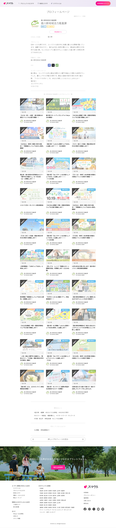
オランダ (66, 510)
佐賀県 (46, 507)
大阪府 (50, 500)
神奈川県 (67, 493)
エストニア (60, 510)
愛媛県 (50, 505)
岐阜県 (41, 498)
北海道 (41, 488)
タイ (70, 510)
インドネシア (47, 510)
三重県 (54, 498)
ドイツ (41, 510)
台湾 (47, 512)
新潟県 (41, 495)
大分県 (58, 507)
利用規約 (86, 492)
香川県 (46, 505)
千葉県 (58, 493)
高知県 (54, 505)
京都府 (46, 500)
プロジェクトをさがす (19, 490)
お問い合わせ (87, 500)
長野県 (63, 495)
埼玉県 (54, 493)
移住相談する (58, 32)
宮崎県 (63, 507)
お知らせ (15, 516)
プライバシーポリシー (90, 495)
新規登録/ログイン (103, 3)
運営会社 (86, 503)
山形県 (58, 491)
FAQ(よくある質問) (18, 514)
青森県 (41, 491)
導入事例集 (16, 507)
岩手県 (46, 491)
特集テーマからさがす (19, 495)
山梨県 (58, 495)
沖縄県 (72, 507)
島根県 (46, 502)
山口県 (58, 502)
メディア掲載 (16, 518)
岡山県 (50, 502)
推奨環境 (86, 498)
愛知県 (50, 498)
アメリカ (54, 510)
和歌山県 (63, 500)
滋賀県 (41, 500)
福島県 (63, 491)
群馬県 (50, 493)
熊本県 (54, 507)
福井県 (54, 495)
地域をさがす (16, 493)
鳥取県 (41, 502)
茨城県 (41, 493)
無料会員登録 (58, 467)
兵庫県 (54, 500)
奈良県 (58, 500)
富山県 (46, 495)
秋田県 (54, 491)
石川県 (50, 495)
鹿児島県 (67, 507)
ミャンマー (43, 512)
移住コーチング (17, 498)
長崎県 (50, 507)
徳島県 (41, 505)
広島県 (54, 502)
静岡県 (46, 498)
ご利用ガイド (16, 504)
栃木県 (46, 493)
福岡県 (41, 507)
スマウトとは (16, 488)
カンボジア (52, 512)
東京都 (63, 493)
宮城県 (50, 491)
